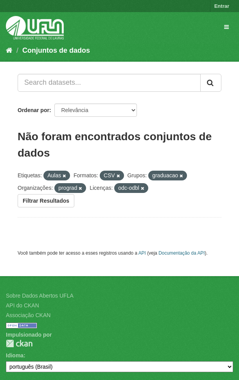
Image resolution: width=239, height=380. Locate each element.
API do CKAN (22, 305)
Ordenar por (33, 110)
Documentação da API (181, 253)
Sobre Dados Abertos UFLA (40, 296)
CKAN (19, 343)
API (142, 253)
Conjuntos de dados (56, 50)
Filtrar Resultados (46, 201)
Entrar (221, 6)
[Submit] (210, 83)
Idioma (14, 355)
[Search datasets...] (109, 83)
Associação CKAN (28, 315)
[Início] (9, 50)
